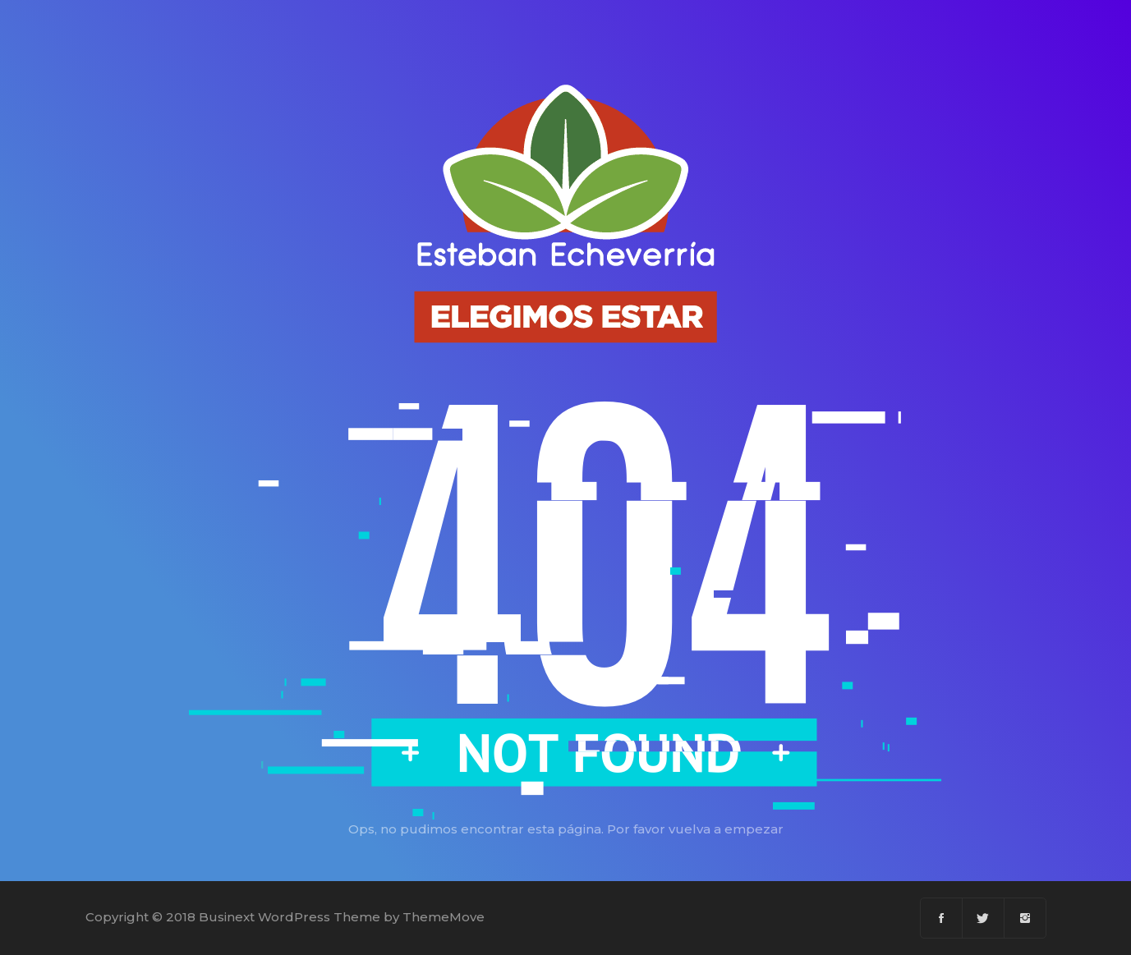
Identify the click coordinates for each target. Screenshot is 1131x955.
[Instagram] (1025, 918)
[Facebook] (942, 918)
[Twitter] (984, 918)
